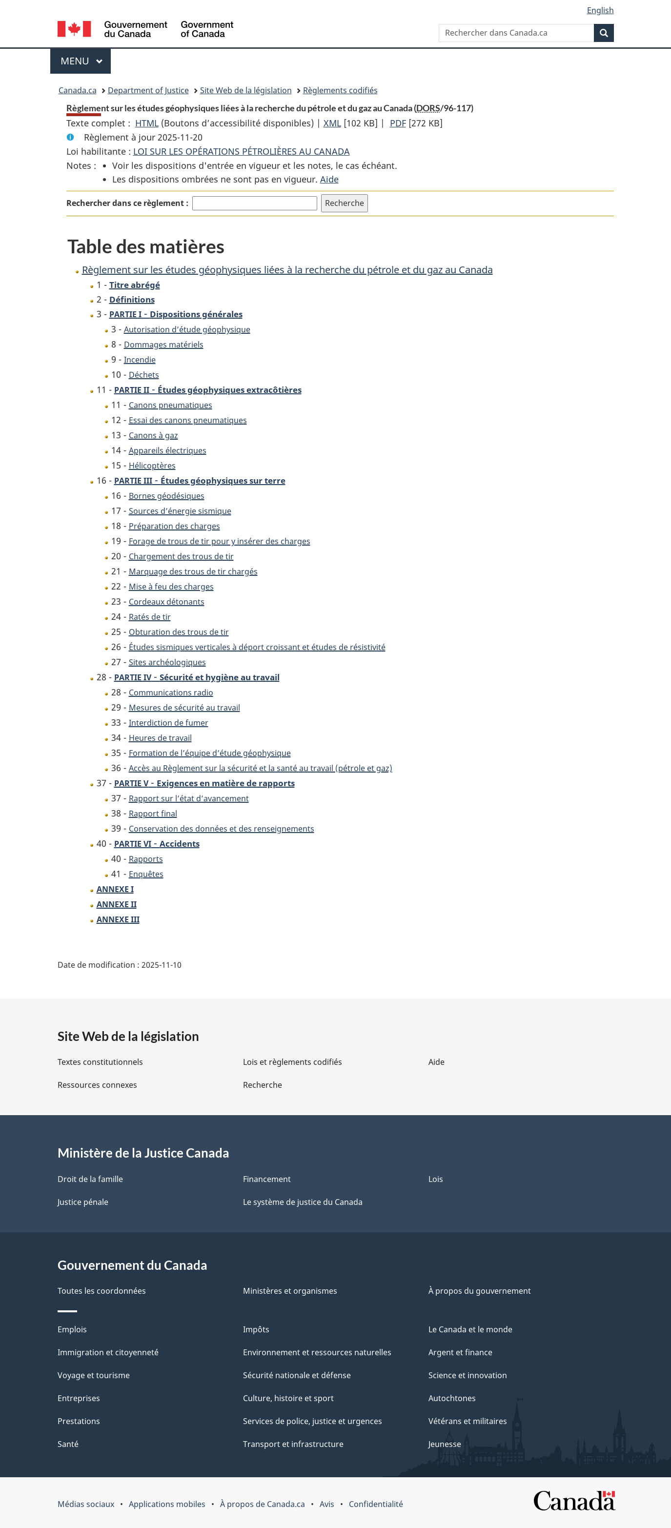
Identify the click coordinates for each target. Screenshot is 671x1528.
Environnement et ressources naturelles (317, 1352)
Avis (327, 1504)
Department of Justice (148, 90)
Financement (267, 1179)
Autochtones (452, 1398)
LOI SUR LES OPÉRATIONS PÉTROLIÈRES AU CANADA (241, 151)
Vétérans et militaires (467, 1421)
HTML (147, 123)
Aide (329, 179)
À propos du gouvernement (479, 1290)
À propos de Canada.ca (262, 1504)
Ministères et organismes (290, 1290)
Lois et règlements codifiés (292, 1062)
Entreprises (79, 1398)
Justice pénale (83, 1202)
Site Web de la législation (246, 90)
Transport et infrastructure (293, 1444)
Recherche (262, 1085)
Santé (68, 1444)
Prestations (79, 1421)
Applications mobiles (167, 1504)
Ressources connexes (97, 1085)
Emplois (72, 1329)
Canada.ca (78, 90)
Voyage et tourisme (94, 1375)
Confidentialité (376, 1504)
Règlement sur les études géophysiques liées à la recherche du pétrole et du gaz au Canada (287, 269)
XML (332, 123)
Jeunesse (444, 1444)
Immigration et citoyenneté (108, 1352)
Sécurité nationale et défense (297, 1375)
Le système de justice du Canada (303, 1202)
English (600, 10)
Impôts (256, 1329)
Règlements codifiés (340, 90)
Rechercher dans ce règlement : (127, 203)
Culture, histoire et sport (288, 1398)
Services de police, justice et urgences (312, 1421)
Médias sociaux (86, 1504)
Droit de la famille (90, 1179)
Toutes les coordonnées (102, 1290)
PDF (398, 123)
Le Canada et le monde (470, 1329)
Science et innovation (467, 1375)
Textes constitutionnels (100, 1062)
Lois (435, 1179)
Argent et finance (460, 1352)
